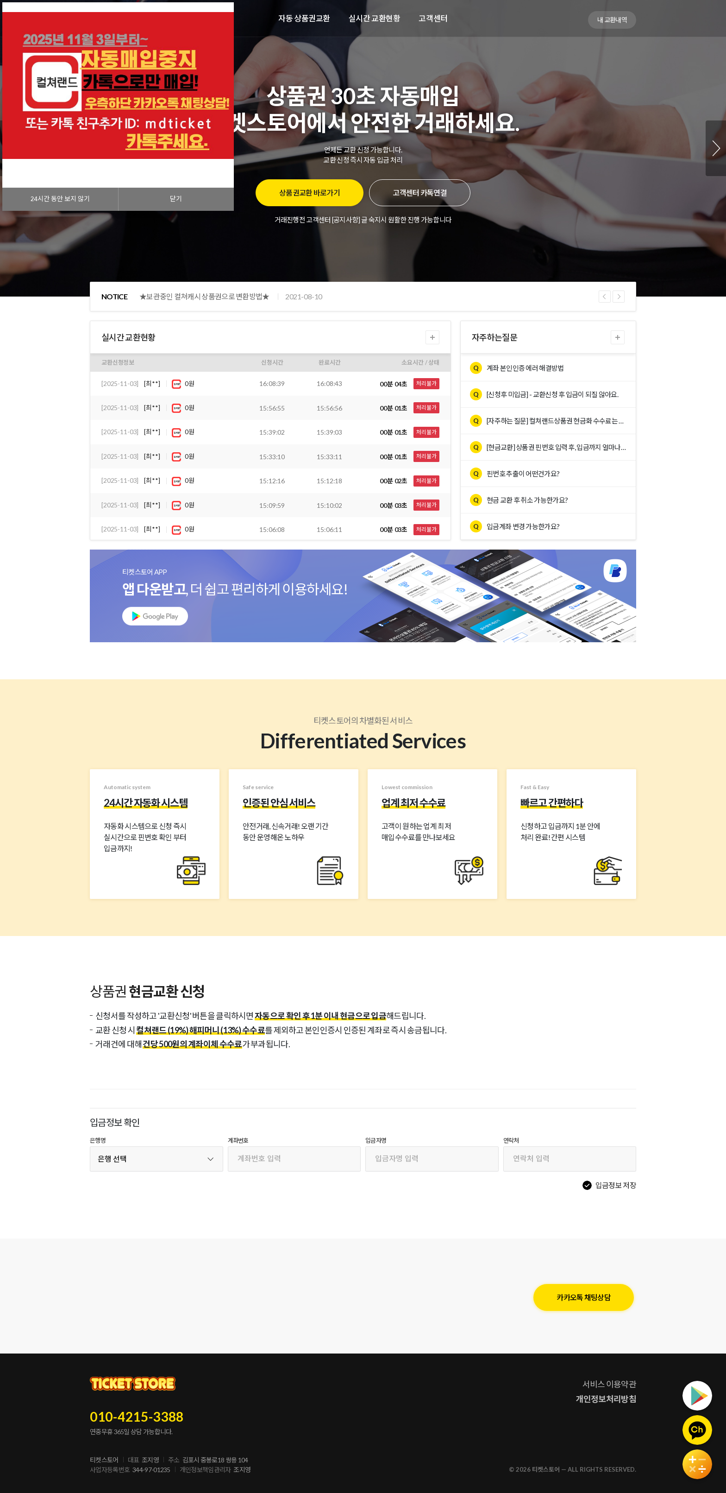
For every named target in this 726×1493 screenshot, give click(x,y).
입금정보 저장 (615, 1185)
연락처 (511, 1140)
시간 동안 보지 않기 (60, 199)
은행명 (98, 1140)
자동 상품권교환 (304, 18)
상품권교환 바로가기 (309, 192)
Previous (605, 297)
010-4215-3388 (137, 1416)
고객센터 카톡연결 (420, 192)
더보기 (432, 337)
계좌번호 (238, 1140)
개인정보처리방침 (606, 1399)
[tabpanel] (363, 148)
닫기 (176, 199)
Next (716, 148)
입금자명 (375, 1140)
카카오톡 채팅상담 (584, 1297)
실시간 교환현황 (375, 18)
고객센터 (433, 18)
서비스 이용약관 (609, 1384)
